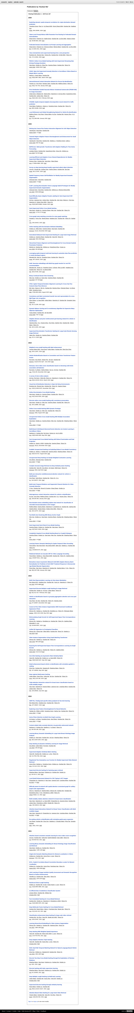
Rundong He (32, 55)
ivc (30, 480)
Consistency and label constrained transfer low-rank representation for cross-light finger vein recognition (52, 297)
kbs (30, 351)
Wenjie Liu (32, 247)
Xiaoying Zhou (33, 323)
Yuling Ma (42, 378)
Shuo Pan (45, 65)
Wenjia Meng (45, 218)
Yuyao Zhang (32, 312)
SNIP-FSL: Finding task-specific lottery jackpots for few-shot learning (49, 701)
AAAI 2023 (32, 652)
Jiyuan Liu (39, 267)
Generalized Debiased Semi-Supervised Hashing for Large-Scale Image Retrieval (52, 234)
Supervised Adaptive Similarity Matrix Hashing (42, 752)
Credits (14, 1011)
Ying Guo (71, 200)
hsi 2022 (31, 782)
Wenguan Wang (68, 611)
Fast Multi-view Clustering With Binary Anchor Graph (44, 515)
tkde (30, 292)
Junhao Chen (44, 169)
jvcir (30, 603)
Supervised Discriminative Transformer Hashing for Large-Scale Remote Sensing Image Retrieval (53, 332)
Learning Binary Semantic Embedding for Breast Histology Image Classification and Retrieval (52, 844)
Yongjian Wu (67, 790)
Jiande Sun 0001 (52, 917)
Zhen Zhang (32, 300)
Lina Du (31, 169)
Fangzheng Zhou (54, 247)
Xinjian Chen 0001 (41, 202)
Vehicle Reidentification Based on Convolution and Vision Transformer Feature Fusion (52, 356)
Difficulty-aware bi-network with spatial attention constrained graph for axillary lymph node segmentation (52, 787)
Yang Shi (54, 237)
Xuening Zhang (52, 65)
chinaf (30, 794)
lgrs (30, 337)
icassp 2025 (32, 132)
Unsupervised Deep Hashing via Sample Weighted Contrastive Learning (50, 457)
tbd (30, 453)
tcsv (30, 77)
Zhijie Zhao (39, 228)
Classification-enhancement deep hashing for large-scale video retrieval (50, 915)
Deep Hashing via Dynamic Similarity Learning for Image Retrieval (48, 743)
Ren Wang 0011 (33, 582)
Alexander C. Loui (34, 623)
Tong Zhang (32, 545)
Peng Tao (67, 821)
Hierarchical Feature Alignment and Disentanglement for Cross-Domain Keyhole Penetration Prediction (52, 244)
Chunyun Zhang (48, 47)
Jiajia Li (46, 909)
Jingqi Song (32, 93)
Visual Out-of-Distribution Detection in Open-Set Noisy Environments (49, 384)
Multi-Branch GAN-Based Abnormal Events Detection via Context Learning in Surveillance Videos (51, 430)
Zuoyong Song (64, 801)
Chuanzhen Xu (33, 780)
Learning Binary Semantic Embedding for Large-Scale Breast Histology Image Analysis (52, 734)
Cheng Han (39, 631)
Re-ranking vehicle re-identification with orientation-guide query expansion (51, 819)
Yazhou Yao (57, 711)
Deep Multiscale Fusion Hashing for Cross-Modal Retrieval (46, 907)
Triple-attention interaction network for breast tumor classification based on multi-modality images (51, 683)
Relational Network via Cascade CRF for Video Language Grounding (49, 553)
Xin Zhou (39, 917)
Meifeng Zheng (62, 83)
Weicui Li (65, 200)
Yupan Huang (51, 884)
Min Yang (31, 288)
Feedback (43, 1011)
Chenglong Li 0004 (48, 792)
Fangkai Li (32, 218)
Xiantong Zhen (54, 925)
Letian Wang (51, 590)
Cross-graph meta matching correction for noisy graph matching (48, 216)
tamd (30, 997)
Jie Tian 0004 (48, 312)
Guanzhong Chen (71, 93)
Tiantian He (32, 711)
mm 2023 (31, 584)
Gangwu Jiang (46, 83)
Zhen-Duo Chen (66, 349)
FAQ (38, 1011)
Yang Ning (39, 130)
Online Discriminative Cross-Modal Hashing (42, 392)
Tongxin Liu (32, 83)
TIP (30, 40)
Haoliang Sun (53, 218)
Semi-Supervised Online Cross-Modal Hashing (42, 208)
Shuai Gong (32, 38)
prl (30, 729)
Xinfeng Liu (65, 151)
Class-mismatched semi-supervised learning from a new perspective (49, 53)
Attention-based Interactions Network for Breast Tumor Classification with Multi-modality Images (52, 810)
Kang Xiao (44, 278)
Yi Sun (31, 488)
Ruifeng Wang (33, 506)
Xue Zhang (38, 359)
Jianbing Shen (70, 556)
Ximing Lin (52, 433)
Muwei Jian (61, 909)
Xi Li (73, 114)
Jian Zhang (54, 719)
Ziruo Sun (32, 668)
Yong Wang (32, 106)
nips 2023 (32, 633)
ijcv (30, 388)
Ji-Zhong (54, 267)
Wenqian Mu (32, 257)
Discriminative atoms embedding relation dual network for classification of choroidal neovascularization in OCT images (51, 503)
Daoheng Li (32, 433)
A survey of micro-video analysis (38, 376)
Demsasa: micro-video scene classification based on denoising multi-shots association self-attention (51, 366)
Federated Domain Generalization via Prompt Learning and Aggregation (50, 44)
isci (30, 839)
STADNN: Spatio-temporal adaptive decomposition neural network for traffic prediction (51, 103)
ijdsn (30, 825)
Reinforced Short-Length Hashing (39, 882)
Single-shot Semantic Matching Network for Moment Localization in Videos (51, 854)
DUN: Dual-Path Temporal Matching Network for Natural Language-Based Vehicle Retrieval (52, 949)
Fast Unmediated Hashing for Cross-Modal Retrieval (44, 899)
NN (30, 271)
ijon (30, 108)
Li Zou (50, 754)
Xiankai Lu (53, 140)
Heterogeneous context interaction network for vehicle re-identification (50, 494)
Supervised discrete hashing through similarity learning (45, 984)
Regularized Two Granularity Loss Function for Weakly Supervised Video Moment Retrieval (53, 761)
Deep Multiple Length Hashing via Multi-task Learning (45, 976)
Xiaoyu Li (45, 106)
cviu (30, 222)
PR (30, 57)
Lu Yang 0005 (40, 300)
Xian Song (39, 568)
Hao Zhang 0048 (50, 545)
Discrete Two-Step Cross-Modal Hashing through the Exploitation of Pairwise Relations (51, 959)
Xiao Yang (32, 686)
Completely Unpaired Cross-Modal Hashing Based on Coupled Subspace (50, 533)
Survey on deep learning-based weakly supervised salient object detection (51, 167)
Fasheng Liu (48, 772)
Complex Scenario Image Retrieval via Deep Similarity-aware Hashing (49, 465)
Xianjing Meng (33, 509)
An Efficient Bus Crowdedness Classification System (44, 890)
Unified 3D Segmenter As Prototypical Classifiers (43, 629)
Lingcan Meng (33, 893)
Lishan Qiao (40, 96)
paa (30, 372)
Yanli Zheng (39, 478)
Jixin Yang (60, 200)
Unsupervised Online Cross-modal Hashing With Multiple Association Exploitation (49, 417)
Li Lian (52, 856)
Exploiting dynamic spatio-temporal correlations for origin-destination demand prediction (52, 23)
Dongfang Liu (53, 611)
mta (30, 380)
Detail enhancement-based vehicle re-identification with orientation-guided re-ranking (52, 665)
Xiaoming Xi (54, 93)
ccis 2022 (31, 747)
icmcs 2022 (32, 713)
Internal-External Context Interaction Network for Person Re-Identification (50, 81)
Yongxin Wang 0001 (34, 349)
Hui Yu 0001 (59, 433)
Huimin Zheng (53, 169)
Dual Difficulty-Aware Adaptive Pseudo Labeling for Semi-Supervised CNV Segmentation (50, 197)
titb (30, 570)
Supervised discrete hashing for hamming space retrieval (46, 770)
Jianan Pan (45, 359)
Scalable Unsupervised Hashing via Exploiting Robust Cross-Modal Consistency (52, 449)
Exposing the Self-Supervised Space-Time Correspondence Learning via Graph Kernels (52, 646)
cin (30, 964)
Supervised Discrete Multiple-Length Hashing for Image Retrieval (48, 588)
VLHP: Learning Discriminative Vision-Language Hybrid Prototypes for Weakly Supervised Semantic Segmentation (52, 186)
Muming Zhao (56, 288)
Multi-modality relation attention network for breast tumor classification (50, 798)
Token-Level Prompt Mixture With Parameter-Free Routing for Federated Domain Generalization (52, 35)
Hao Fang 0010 (40, 545)
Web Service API (26, 1011)
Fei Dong (45, 745)
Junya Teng (32, 764)
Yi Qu (66, 568)
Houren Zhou (67, 114)
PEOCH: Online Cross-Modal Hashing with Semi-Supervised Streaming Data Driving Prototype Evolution (51, 62)
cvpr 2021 (32, 954)
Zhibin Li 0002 (40, 711)
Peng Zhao (32, 568)
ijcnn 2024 (32, 462)
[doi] (44, 30)
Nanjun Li (31, 75)
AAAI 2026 (32, 67)
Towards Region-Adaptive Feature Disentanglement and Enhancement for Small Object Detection (52, 137)
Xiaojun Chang (71, 38)
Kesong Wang (46, 686)
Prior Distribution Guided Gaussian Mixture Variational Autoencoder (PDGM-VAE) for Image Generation (53, 90)
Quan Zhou (40, 676)
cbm (30, 805)
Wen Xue (53, 210)
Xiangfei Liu (32, 876)
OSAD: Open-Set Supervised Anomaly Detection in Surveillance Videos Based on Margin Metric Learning (53, 72)
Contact (9, 1011)
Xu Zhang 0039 (48, 26)
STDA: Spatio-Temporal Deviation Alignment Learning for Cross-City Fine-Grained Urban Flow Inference (50, 285)
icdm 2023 (32, 641)
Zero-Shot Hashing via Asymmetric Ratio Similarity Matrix (46, 656)
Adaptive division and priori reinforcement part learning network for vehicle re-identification (52, 319)
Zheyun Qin (32, 611)
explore (10, 2)
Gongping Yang (71, 300)
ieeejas (31, 613)
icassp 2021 (32, 850)
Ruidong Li (39, 106)
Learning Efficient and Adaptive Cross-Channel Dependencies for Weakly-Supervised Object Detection (50, 158)
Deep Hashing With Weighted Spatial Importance (43, 931)
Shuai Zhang (54, 488)
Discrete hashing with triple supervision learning (43, 968)
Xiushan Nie (67, 26)
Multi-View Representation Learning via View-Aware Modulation (47, 580)
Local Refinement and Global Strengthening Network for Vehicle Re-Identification (53, 112)
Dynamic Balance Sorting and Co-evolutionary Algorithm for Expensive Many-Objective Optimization (52, 309)
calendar (16, 2)
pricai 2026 (32, 314)
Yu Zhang (37, 370)
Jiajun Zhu (32, 335)
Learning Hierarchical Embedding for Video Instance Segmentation (48, 923)
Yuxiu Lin (56, 582)
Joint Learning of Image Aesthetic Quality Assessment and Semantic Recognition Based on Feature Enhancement (53, 873)
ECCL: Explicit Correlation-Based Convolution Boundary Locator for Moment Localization (51, 863)
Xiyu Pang (39, 83)
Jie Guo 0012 (62, 93)
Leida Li (68, 140)
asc (30, 919)
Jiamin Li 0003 (40, 443)
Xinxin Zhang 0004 (58, 26)
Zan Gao (67, 169)
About (3, 1011)
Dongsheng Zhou (34, 792)
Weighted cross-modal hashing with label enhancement (45, 347)
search (21, 2)
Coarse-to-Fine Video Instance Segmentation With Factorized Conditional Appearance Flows (50, 608)
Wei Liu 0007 (61, 267)
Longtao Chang (33, 151)
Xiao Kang (32, 65)
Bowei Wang (40, 909)
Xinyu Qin (58, 151)
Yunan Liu (62, 247)
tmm (30, 163)
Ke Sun (54, 114)
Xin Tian (38, 600)
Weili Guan (58, 468)
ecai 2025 (32, 280)
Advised (36, 11)
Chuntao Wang (60, 821)
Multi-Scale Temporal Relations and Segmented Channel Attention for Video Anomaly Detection (51, 485)
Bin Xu (42, 288)
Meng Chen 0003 (47, 933)
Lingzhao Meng (63, 686)
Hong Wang (32, 986)
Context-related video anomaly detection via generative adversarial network (51, 725)
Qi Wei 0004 (62, 55)
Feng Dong (44, 349)
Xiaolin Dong (47, 38)
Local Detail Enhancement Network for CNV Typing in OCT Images (48, 778)
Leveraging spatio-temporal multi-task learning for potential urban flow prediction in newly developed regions (53, 254)
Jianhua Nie (72, 506)
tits (30, 118)
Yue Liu (51, 370)
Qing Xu (31, 790)
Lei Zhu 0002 (62, 38)
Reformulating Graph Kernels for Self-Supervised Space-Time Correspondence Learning (52, 618)
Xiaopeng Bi (46, 668)
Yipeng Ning (47, 93)
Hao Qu (39, 257)
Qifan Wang (46, 631)
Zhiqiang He (39, 93)
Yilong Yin (68, 55)
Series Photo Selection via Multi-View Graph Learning (45, 717)
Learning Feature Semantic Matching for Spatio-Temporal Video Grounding (51, 543)
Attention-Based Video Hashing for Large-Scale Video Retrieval (47, 992)
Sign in (30, 1001)
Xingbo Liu (38, 65)
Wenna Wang (57, 47)
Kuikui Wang (48, 300)
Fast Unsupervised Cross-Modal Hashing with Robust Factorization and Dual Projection (51, 440)
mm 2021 (31, 927)
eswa (30, 30)
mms (30, 678)
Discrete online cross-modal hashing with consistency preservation (49, 400)
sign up (36, 1001)
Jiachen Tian (58, 323)
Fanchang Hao (54, 866)
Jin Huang (51, 468)
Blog (34, 1011)
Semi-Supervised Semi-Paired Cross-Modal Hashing (44, 525)
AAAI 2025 (32, 212)
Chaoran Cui (39, 38)
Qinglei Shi (50, 803)
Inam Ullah (60, 837)
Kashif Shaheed (52, 837)
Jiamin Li (38, 451)
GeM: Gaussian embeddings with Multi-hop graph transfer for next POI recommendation (49, 264)
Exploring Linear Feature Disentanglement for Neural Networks (47, 709)
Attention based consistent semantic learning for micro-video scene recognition (52, 835)
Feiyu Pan (38, 218)
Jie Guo (31, 200)
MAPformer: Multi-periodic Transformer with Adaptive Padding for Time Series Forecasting (52, 148)
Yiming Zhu (48, 55)
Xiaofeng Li (47, 727)
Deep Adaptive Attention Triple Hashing (40, 939)
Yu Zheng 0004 (47, 269)
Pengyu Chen (33, 161)
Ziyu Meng (32, 459)
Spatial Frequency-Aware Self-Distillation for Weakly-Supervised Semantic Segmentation (51, 176)
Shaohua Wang (68, 421)
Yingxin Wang (33, 995)
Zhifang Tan (48, 893)
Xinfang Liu (55, 764)
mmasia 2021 (33, 895)
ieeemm (31, 361)
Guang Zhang (41, 506)
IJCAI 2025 (32, 143)
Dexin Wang (38, 75)
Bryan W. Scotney (46, 488)
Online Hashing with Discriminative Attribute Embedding (45, 226)
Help (19, 1011)
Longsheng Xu (57, 506)
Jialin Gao (58, 545)
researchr (4, 2)
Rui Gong (31, 359)
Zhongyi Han (40, 55)
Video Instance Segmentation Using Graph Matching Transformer (48, 637)
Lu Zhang (38, 719)
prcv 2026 (32, 153)
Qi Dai (44, 884)
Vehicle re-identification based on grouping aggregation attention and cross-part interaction (52, 597)
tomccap (31, 231)
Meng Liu (48, 378)
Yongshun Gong (33, 26)
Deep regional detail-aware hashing (39, 674)
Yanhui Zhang (45, 370)
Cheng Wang (48, 114)
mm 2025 (31, 192)
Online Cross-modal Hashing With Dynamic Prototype (45, 408)
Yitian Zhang (54, 161)
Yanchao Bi (32, 130)
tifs (30, 49)
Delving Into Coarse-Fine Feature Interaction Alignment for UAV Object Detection (52, 128)
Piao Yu (41, 26)
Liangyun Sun (38, 200)
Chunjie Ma (37, 169)
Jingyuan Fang (33, 179)
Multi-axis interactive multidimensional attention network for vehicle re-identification (50, 475)
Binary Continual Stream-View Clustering (41, 275)
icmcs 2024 (32, 425)
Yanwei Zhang (41, 509)
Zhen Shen (47, 876)
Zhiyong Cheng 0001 (64, 190)
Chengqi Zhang (65, 288)
